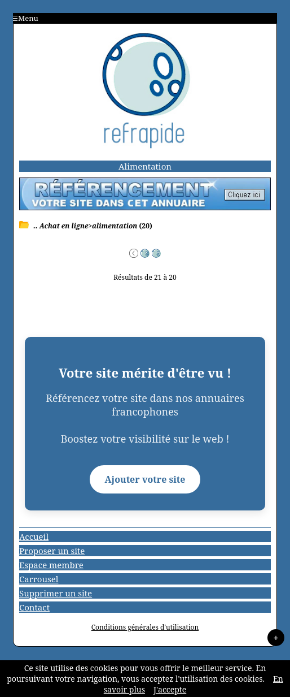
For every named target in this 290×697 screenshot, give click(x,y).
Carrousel (38, 579)
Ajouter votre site (145, 479)
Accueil (34, 536)
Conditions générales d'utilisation (145, 627)
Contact (34, 607)
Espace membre (51, 564)
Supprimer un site (55, 593)
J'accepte (169, 689)
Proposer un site (52, 550)
